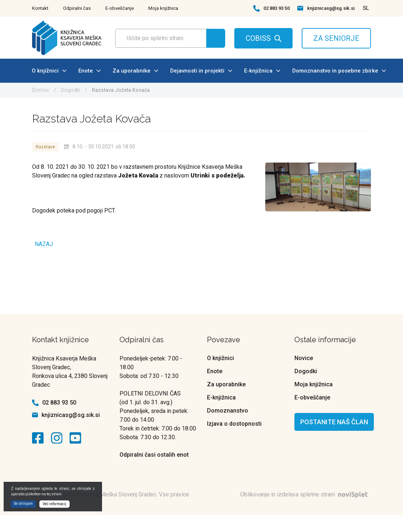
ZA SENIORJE (336, 38)
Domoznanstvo (227, 410)
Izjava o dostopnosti (234, 423)
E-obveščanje (119, 8)
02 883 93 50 (276, 8)
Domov (40, 90)
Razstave (45, 146)
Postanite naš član (334, 422)
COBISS (258, 38)
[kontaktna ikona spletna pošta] (300, 8)
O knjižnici (49, 70)
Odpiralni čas (77, 8)
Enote (89, 70)
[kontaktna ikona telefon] (256, 8)
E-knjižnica (262, 70)
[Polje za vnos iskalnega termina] (168, 38)
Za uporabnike (135, 70)
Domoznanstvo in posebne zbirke (339, 70)
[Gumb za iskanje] (215, 38)
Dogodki (70, 90)
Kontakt (40, 8)
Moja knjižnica (163, 8)
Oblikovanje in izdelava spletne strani (305, 494)
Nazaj (44, 244)
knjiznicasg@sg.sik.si (331, 8)
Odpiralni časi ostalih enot (154, 454)
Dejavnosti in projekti (201, 70)
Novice (303, 358)
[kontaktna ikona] (39, 438)
